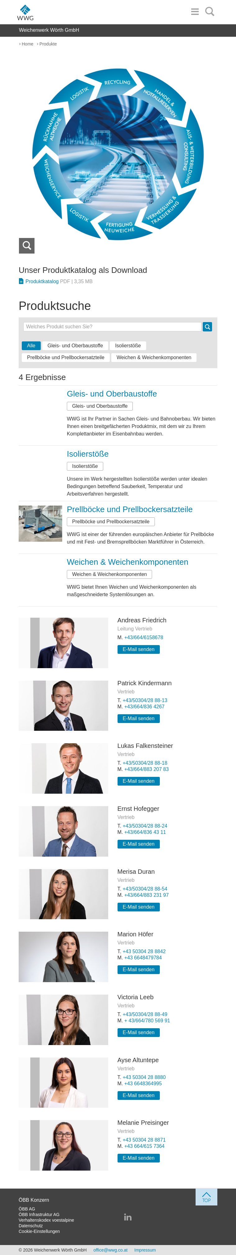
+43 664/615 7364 (144, 1146)
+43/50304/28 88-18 (145, 763)
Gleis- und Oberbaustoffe (75, 345)
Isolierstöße (128, 345)
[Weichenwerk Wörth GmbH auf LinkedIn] (128, 1217)
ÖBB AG (27, 1208)
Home (27, 43)
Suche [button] (207, 326)
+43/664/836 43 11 (145, 832)
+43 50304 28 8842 (144, 951)
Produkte (48, 43)
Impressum (145, 1250)
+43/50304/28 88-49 (145, 1014)
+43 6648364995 (143, 1083)
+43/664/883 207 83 (146, 769)
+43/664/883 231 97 (146, 895)
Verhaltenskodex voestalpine (46, 1220)
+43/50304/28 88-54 (145, 888)
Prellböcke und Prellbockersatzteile (65, 357)
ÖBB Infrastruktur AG (39, 1214)
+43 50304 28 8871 (144, 1140)
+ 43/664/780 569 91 (147, 1020)
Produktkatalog (59, 281)
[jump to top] (206, 1197)
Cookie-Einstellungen (39, 1231)
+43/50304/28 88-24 (145, 826)
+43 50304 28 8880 (144, 1077)
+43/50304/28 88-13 (145, 700)
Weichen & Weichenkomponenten (154, 357)
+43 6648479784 (143, 957)
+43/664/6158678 (143, 637)
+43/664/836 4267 (144, 706)
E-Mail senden (139, 649)
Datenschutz (31, 1225)
